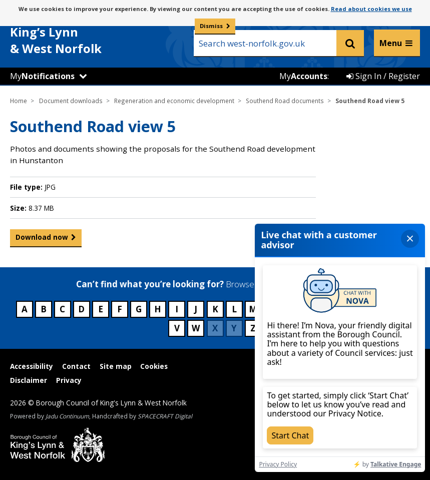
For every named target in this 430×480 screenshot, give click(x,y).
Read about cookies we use (371, 9)
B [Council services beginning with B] (44, 309)
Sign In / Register (383, 76)
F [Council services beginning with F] (119, 309)
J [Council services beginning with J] (195, 309)
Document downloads (71, 101)
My (42, 76)
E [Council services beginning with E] (100, 309)
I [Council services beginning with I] (176, 309)
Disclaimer (28, 380)
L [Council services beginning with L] (234, 309)
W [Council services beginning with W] (196, 328)
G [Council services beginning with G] (139, 309)
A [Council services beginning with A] (25, 309)
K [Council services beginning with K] (215, 309)
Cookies (154, 366)
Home (18, 101)
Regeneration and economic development (174, 101)
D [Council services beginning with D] (81, 309)
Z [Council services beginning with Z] (253, 328)
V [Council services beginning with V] (177, 328)
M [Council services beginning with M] (253, 309)
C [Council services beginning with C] (62, 309)
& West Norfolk (85, 34)
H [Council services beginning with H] (157, 309)
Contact (76, 366)
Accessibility (31, 366)
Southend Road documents (285, 101)
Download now (42, 239)
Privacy (69, 380)
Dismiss (211, 26)
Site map (116, 366)
